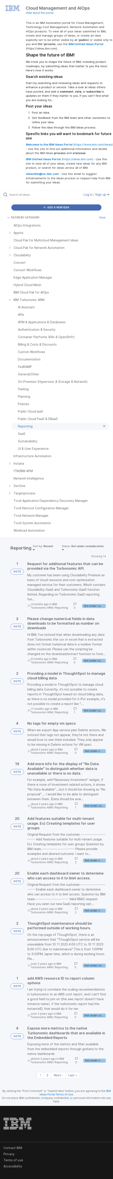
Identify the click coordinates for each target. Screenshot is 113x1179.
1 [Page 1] (40, 1075)
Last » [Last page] (72, 1075)
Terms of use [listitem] (13, 1160)
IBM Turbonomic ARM (44, 606)
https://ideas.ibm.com (77, 159)
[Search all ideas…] (33, 194)
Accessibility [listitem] (12, 1166)
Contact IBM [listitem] (12, 1148)
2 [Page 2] (47, 1075)
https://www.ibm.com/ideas (93, 144)
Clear (102, 217)
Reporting (61, 607)
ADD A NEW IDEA (56, 207)
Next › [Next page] (58, 1075)
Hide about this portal (40, 12)
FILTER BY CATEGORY (23, 217)
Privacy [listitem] (8, 1154)
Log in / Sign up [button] (97, 194)
